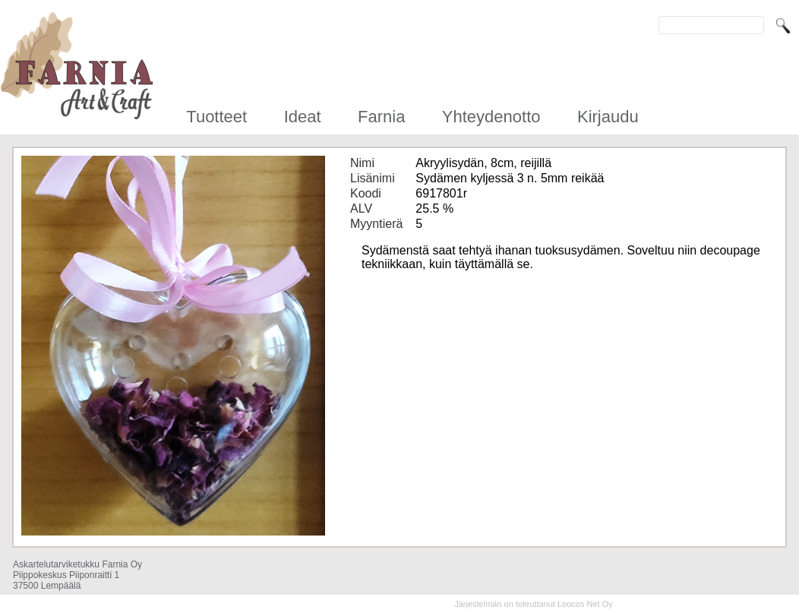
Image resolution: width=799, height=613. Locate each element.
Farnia (381, 116)
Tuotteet (216, 116)
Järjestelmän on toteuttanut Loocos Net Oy (533, 603)
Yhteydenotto (491, 116)
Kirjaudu (608, 116)
